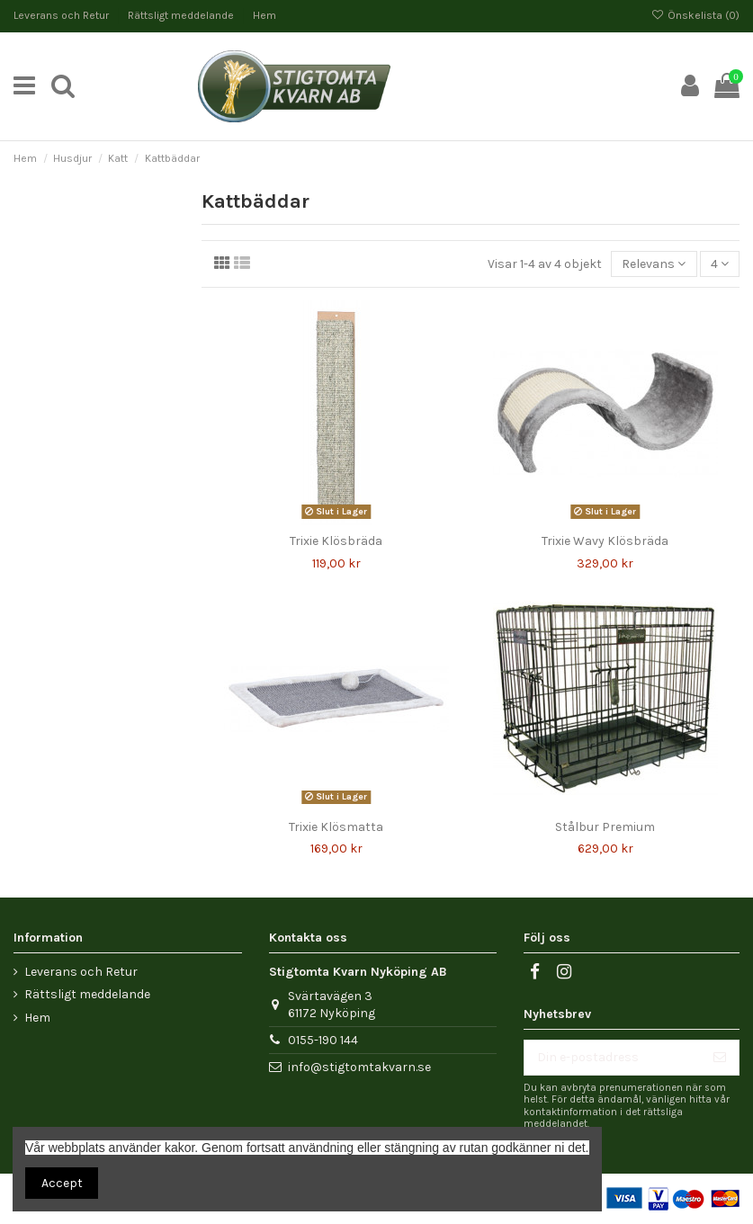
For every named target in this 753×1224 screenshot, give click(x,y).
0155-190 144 (323, 1040)
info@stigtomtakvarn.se (359, 1067)
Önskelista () (695, 15)
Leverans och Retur (62, 15)
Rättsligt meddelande (182, 15)
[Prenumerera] (720, 1058)
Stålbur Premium (605, 827)
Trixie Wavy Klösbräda (605, 541)
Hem (264, 15)
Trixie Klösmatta (336, 827)
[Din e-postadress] (612, 1058)
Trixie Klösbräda (336, 541)
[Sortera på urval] (653, 264)
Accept (62, 1183)
